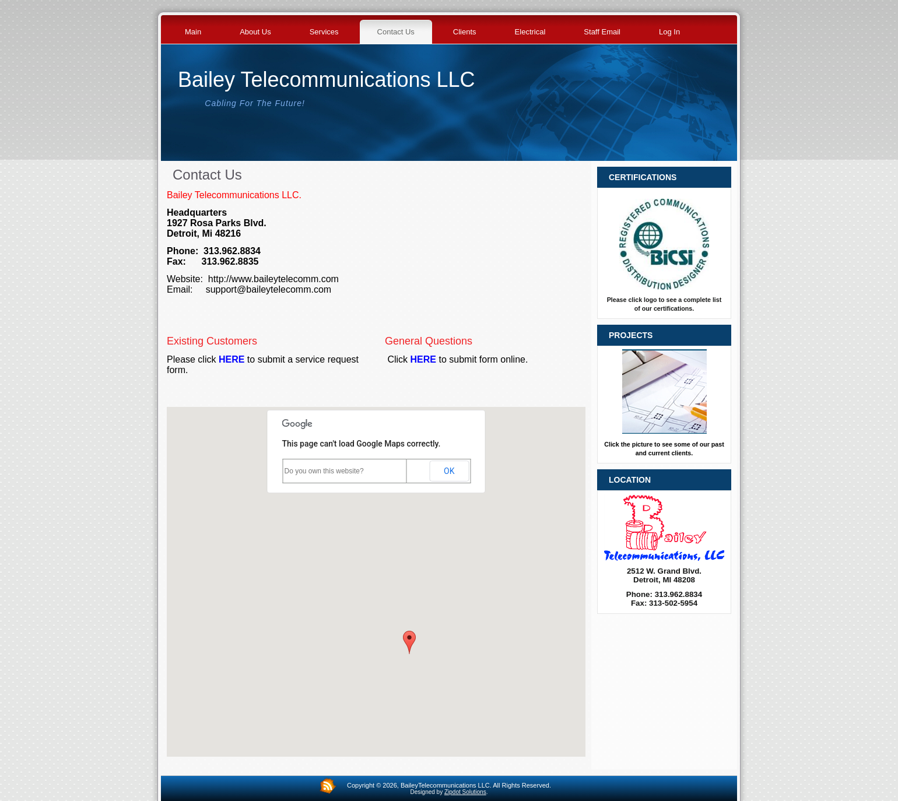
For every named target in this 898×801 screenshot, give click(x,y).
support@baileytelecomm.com (268, 289)
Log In (669, 31)
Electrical (530, 31)
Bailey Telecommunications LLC (326, 80)
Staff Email (602, 31)
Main (193, 31)
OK (449, 471)
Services (324, 31)
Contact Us (396, 31)
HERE (231, 359)
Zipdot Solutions (465, 792)
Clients (464, 31)
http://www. (231, 279)
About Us (255, 31)
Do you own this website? (324, 471)
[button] (409, 642)
